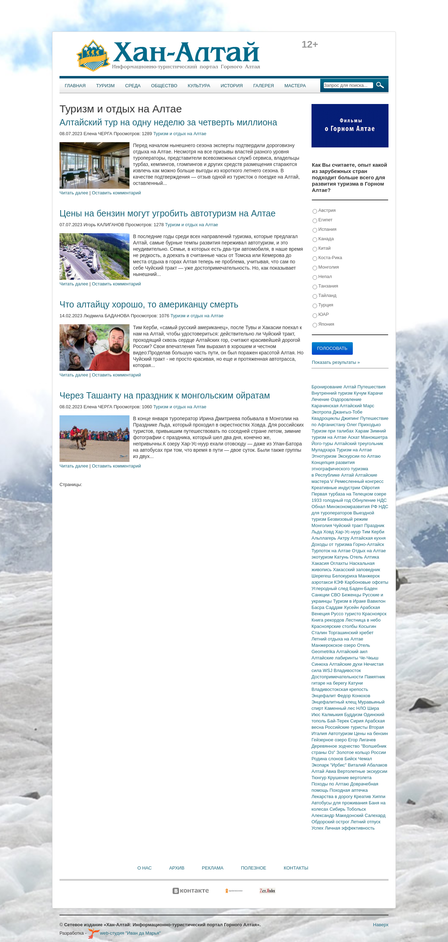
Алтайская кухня (368, 538)
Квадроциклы (326, 418)
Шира (373, 708)
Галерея (263, 85)
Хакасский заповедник (356, 569)
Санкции (321, 594)
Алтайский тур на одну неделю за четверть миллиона (168, 122)
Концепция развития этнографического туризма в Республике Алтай (340, 469)
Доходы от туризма (332, 544)
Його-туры (323, 443)
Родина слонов (328, 758)
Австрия (324, 211)
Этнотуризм (325, 456)
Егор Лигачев (362, 739)
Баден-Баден (363, 588)
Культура (199, 85)
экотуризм (323, 557)
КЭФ (339, 582)
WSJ (328, 670)
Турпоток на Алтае (332, 550)
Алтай (350, 386)
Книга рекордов (328, 620)
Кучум (361, 393)
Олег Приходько (363, 424)
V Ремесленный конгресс (357, 481)
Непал (322, 277)
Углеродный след (330, 588)
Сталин (320, 632)
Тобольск (356, 809)
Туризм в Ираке (350, 601)
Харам (362, 431)
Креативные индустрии (337, 487)
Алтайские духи (346, 664)
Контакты (296, 868)
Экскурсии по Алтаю (359, 456)
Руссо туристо (346, 613)
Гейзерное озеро (330, 739)
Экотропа (322, 412)
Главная (75, 85)
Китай (322, 248)
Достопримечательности (338, 676)
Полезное (253, 868)
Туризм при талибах (333, 431)
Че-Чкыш (368, 657)
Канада (323, 239)
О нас (145, 868)
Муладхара (324, 449)
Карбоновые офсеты (366, 582)
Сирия (357, 720)
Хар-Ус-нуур (348, 531)
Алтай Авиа (324, 771)
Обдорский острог (331, 821)
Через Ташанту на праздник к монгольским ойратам (164, 395)
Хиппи (378, 796)
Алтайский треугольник (358, 443)
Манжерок (369, 576)
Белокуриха (345, 576)
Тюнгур (320, 777)
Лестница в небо (362, 620)
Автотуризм (341, 733)
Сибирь (337, 809)
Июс (317, 714)
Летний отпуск (365, 821)
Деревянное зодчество (336, 746)
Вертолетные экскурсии (362, 771)
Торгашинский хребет (350, 632)
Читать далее (73, 192)
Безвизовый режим (347, 519)
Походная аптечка (349, 790)
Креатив (363, 796)
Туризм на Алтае (354, 449)
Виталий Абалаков (367, 765)
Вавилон (376, 601)
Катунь (342, 557)
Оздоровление (346, 399)
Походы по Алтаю (331, 784)
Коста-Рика (327, 258)
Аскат (354, 437)
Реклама (213, 868)
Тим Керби (373, 531)
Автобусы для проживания (340, 802)
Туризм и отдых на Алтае (179, 133)
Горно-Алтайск (368, 544)
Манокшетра (374, 437)
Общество (164, 85)
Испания (324, 230)
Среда (133, 85)
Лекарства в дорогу (333, 796)
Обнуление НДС (369, 500)
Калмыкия (333, 714)
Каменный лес (340, 708)
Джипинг (350, 418)
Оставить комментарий (116, 192)
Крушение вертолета (349, 777)
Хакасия (321, 563)
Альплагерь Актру (331, 538)
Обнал (319, 506)
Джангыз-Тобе (347, 412)
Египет (322, 220)
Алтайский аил (352, 651)
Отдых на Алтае (369, 550)
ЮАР (321, 315)
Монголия (326, 267)
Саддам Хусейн (343, 607)
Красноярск (374, 613)
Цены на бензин (371, 733)
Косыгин (367, 626)
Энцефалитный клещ (335, 702)
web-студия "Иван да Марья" (124, 933)
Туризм (105, 85)
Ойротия (371, 487)
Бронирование (327, 386)
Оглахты (340, 563)
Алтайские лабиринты (335, 657)
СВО (336, 594)
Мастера (295, 85)
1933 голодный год (332, 500)
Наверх (380, 924)
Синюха (320, 664)
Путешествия (371, 386)
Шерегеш (322, 576)
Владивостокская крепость (340, 689)
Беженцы (352, 594)
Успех (318, 828)
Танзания (325, 286)
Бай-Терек (338, 720)
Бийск (351, 758)
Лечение (321, 399)
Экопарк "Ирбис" (330, 765)
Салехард (375, 815)
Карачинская (326, 405)
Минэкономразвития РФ (353, 506)
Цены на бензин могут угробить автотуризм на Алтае (167, 213)
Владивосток (347, 670)
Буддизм (354, 714)
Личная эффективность (349, 828)
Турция (323, 305)
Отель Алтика (364, 557)
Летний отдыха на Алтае (337, 639)
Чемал (365, 758)
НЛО (362, 708)
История (232, 85)
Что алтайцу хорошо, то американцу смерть (148, 304)
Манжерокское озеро (334, 645)
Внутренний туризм (333, 393)
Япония (323, 324)
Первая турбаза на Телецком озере (349, 494)
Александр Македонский (338, 815)
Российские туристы (347, 727)
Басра (319, 607)
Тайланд (324, 296)
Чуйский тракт (348, 525)
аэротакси (323, 582)
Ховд (329, 531)
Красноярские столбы (335, 626)
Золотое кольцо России (361, 752)
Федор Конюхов (353, 695)
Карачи (375, 393)
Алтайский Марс (357, 405)
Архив (176, 868)
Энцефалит (324, 695)
